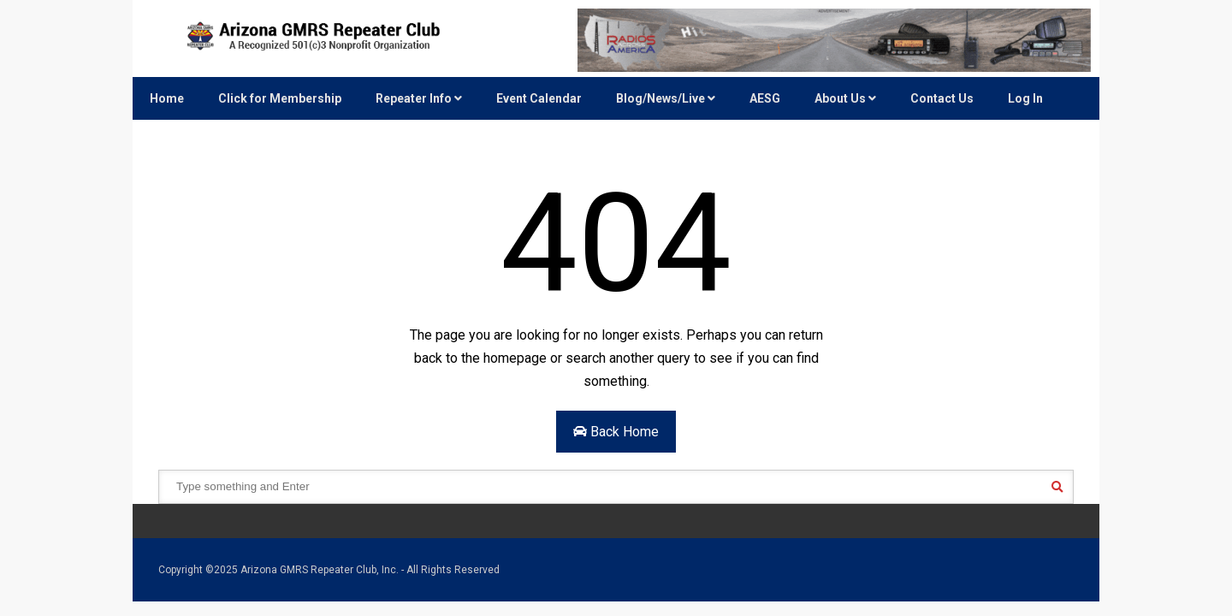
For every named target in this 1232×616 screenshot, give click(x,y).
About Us (845, 98)
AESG (764, 98)
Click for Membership (279, 98)
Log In (1025, 98)
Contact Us (942, 98)
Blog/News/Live (665, 98)
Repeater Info (419, 98)
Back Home (616, 432)
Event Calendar (539, 98)
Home (167, 98)
